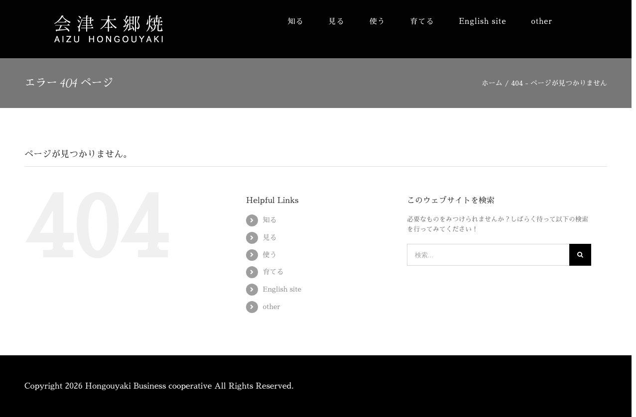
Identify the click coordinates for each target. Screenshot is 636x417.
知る (270, 219)
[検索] (580, 255)
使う (270, 254)
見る (270, 237)
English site (282, 289)
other (271, 306)
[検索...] (488, 255)
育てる (273, 271)
